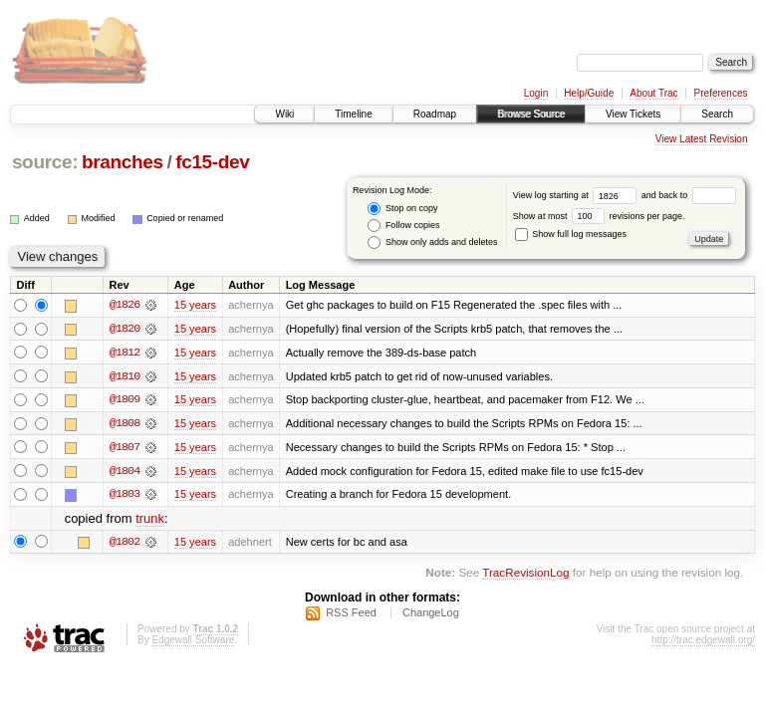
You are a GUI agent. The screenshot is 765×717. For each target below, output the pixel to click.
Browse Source (531, 114)
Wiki (284, 114)
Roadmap (434, 114)
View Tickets (633, 114)
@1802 (124, 544)
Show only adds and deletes (432, 242)
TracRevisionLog (525, 574)
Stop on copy (402, 208)
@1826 (124, 305)
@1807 (124, 448)
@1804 (124, 472)
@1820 (124, 329)
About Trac (653, 93)
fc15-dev (212, 161)
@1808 (124, 424)
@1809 (124, 400)
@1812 (124, 352)
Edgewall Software (192, 641)
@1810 (124, 376)
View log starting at (577, 195)
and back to (688, 195)
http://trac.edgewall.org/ (703, 641)
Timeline (353, 114)
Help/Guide (589, 93)
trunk (149, 520)
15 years (195, 305)
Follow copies (403, 225)
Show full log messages (571, 234)
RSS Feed (351, 614)
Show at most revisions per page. (599, 216)
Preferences (721, 93)
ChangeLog (430, 614)
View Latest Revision (701, 138)
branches (122, 161)
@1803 (124, 496)
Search (717, 114)
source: (45, 161)
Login (536, 93)
